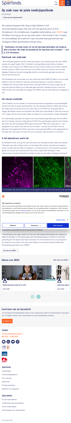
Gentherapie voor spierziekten (13, 410)
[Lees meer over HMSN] (10, 250)
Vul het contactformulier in (12, 334)
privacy (24, 210)
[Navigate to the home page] (11, 3)
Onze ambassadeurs (9, 375)
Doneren (62, 3)
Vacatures (5, 382)
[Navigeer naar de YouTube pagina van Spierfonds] (13, 342)
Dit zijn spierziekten (9, 399)
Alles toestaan (58, 225)
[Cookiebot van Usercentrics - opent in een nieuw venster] (61, 196)
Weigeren (13, 225)
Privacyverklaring (8, 385)
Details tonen (60, 220)
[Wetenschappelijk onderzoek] (5, 280)
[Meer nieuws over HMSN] (61, 260)
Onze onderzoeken (9, 407)
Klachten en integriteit (10, 389)
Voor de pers (7, 378)
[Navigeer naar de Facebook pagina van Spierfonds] (4, 342)
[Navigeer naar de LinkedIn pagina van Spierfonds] (8, 342)
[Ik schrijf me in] (7, 321)
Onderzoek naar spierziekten (13, 403)
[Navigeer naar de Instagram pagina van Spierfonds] (17, 342)
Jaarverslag (6, 371)
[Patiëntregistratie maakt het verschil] (28, 272)
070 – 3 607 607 (11, 337)
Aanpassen (35, 225)
